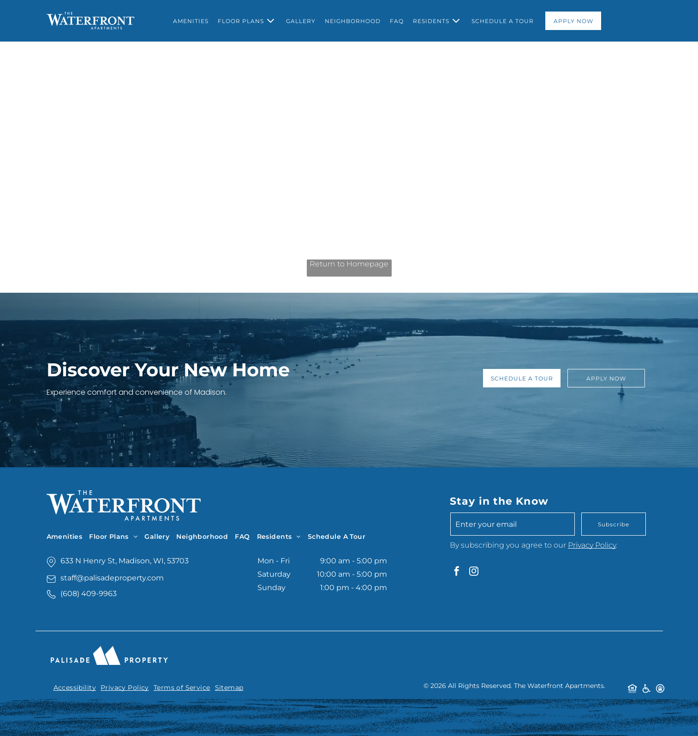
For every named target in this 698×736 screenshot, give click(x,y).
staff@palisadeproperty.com (112, 577)
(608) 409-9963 (88, 593)
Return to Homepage (349, 263)
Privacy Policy (592, 545)
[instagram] (474, 572)
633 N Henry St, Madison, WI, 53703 (124, 560)
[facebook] (457, 572)
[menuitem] (190, 21)
